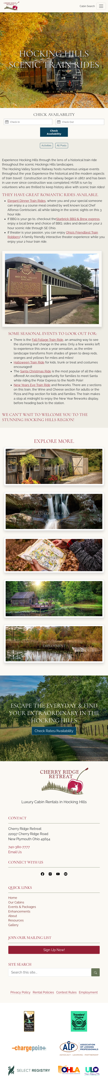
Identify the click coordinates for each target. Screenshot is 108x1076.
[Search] (95, 972)
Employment (88, 992)
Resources (16, 920)
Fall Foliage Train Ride (47, 340)
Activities (46, 145)
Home (12, 897)
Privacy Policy (20, 992)
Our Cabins (16, 902)
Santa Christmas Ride (35, 371)
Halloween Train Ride (29, 362)
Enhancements (19, 911)
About (12, 916)
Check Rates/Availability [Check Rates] (54, 731)
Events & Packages (22, 907)
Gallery (13, 925)
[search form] (49, 972)
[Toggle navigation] (101, 6)
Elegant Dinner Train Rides (27, 201)
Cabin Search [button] (87, 6)
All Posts (62, 145)
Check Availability (54, 132)
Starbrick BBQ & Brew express (78, 219)
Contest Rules (66, 992)
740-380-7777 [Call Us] (19, 847)
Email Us (15, 852)
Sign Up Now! (54, 950)
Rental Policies (43, 992)
